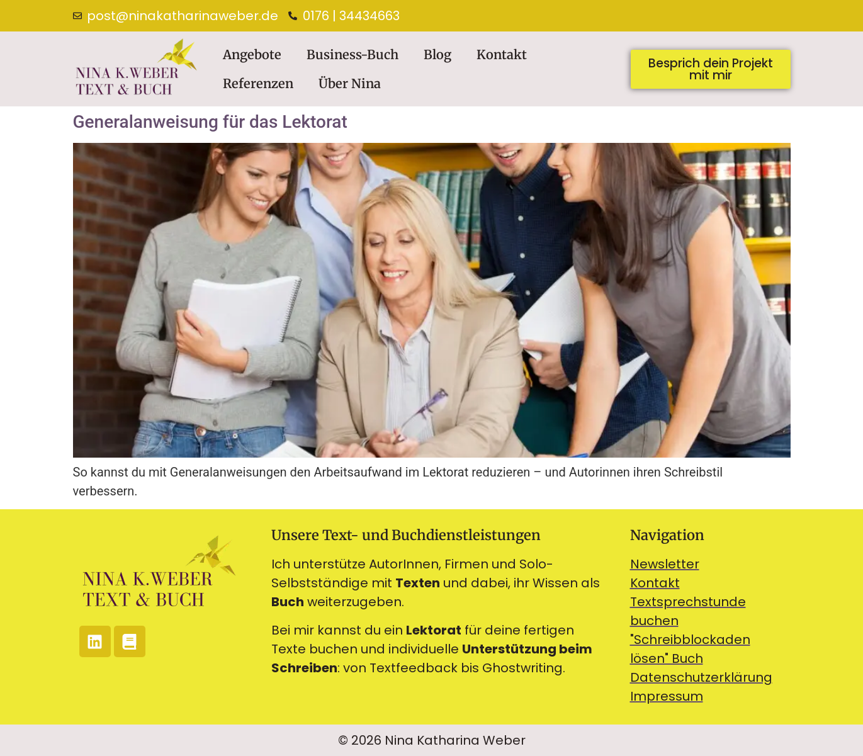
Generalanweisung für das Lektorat (210, 121)
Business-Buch (352, 54)
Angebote (252, 54)
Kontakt (502, 54)
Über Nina (350, 83)
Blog (437, 54)
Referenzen (258, 83)
